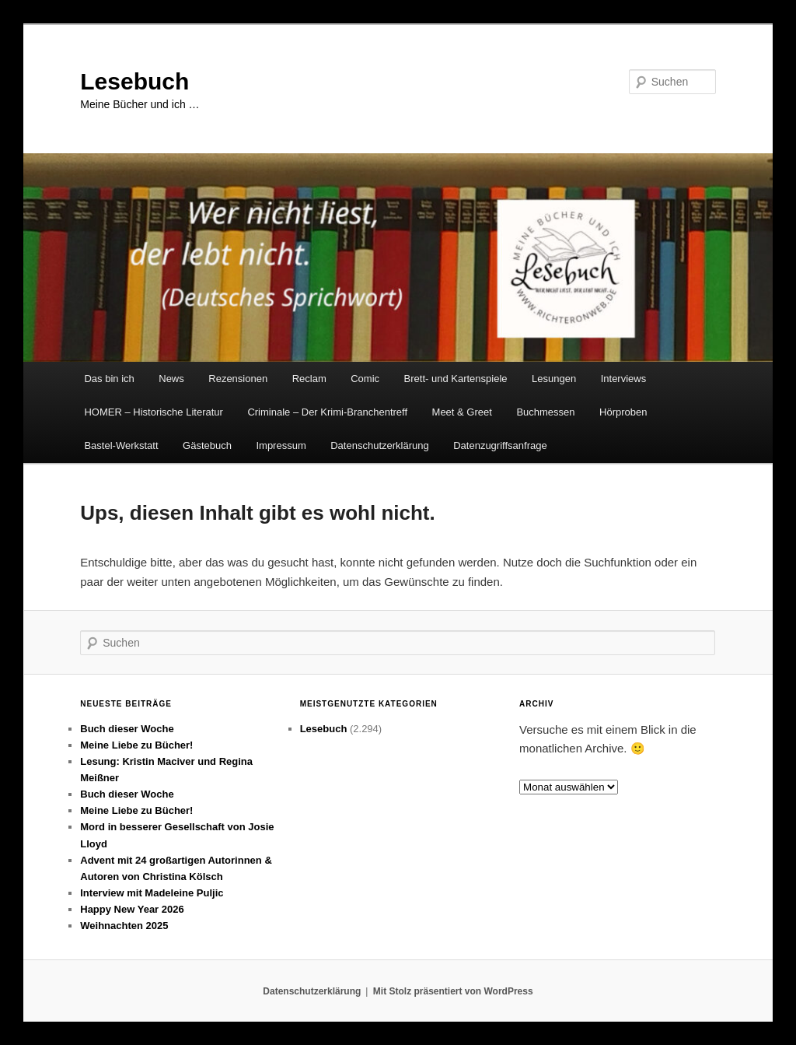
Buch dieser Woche (126, 729)
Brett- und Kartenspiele (456, 378)
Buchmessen (545, 412)
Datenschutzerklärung (379, 445)
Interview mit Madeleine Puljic (151, 893)
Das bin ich (109, 378)
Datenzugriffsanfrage (499, 445)
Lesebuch (134, 81)
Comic (365, 378)
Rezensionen (237, 378)
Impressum (280, 445)
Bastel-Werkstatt (121, 445)
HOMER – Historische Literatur (153, 412)
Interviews (624, 378)
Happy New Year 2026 (131, 909)
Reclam (309, 378)
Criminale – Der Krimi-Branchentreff (327, 412)
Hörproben (623, 412)
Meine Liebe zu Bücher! (136, 745)
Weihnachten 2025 (124, 925)
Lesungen (554, 378)
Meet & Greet (462, 412)
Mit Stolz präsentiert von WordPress (453, 991)
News (171, 378)
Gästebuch (207, 445)
